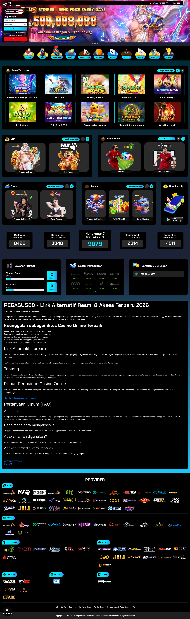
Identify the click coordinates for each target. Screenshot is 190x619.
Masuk (15, 29)
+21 (56, 607)
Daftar (15, 39)
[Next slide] (182, 71)
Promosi (72, 607)
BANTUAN (8, 464)
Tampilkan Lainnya (166, 71)
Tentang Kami (85, 607)
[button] (27, 9)
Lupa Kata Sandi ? (21, 32)
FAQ (133, 607)
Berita (63, 607)
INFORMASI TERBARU (13, 461)
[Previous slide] (178, 71)
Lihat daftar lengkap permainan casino (20, 398)
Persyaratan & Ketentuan (118, 607)
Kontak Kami (99, 607)
